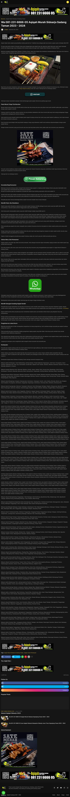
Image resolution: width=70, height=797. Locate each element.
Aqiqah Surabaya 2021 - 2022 (14, 794)
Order (67, 794)
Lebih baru (4, 675)
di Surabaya (65, 308)
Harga (63, 794)
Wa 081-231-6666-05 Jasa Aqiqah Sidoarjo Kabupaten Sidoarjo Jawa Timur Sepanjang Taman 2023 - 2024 (37, 723)
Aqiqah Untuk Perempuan (30, 652)
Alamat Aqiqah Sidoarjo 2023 (11, 713)
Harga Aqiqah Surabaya (25, 88)
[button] (1, 2)
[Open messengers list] (3, 793)
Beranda (3, 18)
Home (53, 794)
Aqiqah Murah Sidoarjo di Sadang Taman (15, 18)
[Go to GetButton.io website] (3, 795)
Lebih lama (65, 675)
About (58, 794)
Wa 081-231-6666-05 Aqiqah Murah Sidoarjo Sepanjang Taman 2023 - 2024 (29, 716)
